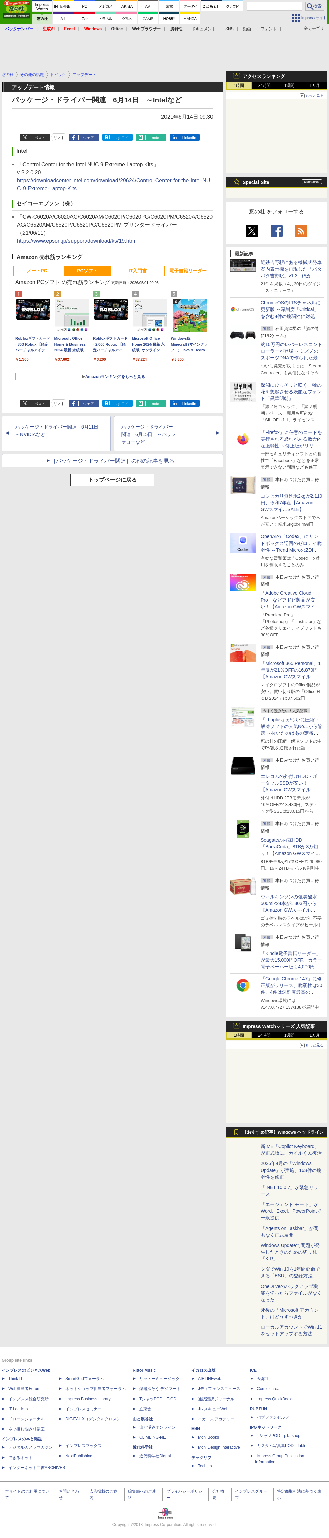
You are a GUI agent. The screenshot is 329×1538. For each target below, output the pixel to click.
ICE (253, 1370)
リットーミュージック (159, 1378)
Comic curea (268, 1388)
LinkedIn (189, 138)
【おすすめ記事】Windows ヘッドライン (283, 1132)
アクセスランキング (264, 76)
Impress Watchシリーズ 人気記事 (279, 1026)
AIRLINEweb (209, 1378)
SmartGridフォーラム (84, 1378)
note (155, 138)
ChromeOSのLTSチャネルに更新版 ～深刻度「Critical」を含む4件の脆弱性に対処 (291, 309)
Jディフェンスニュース (219, 1388)
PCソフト (87, 270)
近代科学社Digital (155, 1456)
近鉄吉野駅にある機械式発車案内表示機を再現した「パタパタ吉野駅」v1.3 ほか (291, 269)
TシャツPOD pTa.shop (278, 1435)
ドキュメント (204, 28)
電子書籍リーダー (188, 270)
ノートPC (37, 270)
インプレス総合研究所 (28, 1399)
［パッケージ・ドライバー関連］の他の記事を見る (112, 461)
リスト (59, 138)
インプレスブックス (83, 1445)
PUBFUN (258, 1409)
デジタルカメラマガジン (30, 1447)
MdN (195, 1429)
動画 (247, 28)
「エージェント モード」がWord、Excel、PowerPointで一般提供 (291, 1211)
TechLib (205, 1466)
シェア (88, 138)
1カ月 (315, 85)
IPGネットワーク (265, 1427)
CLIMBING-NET (153, 1437)
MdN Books (208, 1437)
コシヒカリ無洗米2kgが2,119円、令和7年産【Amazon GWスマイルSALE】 (291, 502)
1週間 (289, 85)
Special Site (256, 182)
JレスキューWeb (213, 1409)
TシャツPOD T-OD (157, 1399)
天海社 (263, 1378)
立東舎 (145, 1409)
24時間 (264, 85)
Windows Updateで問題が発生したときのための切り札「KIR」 (290, 1252)
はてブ (122, 138)
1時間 (239, 85)
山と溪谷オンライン (157, 1427)
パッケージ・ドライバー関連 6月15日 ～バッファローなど (148, 434)
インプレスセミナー (83, 1409)
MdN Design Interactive (219, 1447)
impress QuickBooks (275, 1399)
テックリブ (201, 1457)
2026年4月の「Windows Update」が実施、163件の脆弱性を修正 (291, 1170)
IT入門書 (138, 270)
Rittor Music (144, 1370)
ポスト (39, 138)
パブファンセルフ (273, 1417)
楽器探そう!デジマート (160, 1388)
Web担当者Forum (24, 1388)
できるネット (20, 1457)
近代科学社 (143, 1447)
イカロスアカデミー (216, 1419)
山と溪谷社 (143, 1419)
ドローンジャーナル (26, 1419)
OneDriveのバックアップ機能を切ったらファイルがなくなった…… (291, 1293)
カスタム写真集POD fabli (281, 1445)
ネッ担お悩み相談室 (26, 1429)
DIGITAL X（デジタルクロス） (93, 1419)
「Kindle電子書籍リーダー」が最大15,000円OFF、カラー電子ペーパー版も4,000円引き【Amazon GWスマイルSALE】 (291, 967)
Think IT (15, 1378)
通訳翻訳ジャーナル (216, 1399)
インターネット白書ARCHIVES (36, 1467)
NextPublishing (78, 1456)
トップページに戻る (112, 480)
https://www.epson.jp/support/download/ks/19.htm (76, 241)
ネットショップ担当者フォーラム (95, 1388)
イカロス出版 (203, 1370)
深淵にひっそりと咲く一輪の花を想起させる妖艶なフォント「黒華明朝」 (291, 391)
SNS (229, 28)
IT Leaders (18, 1409)
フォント (269, 28)
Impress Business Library (88, 1399)
